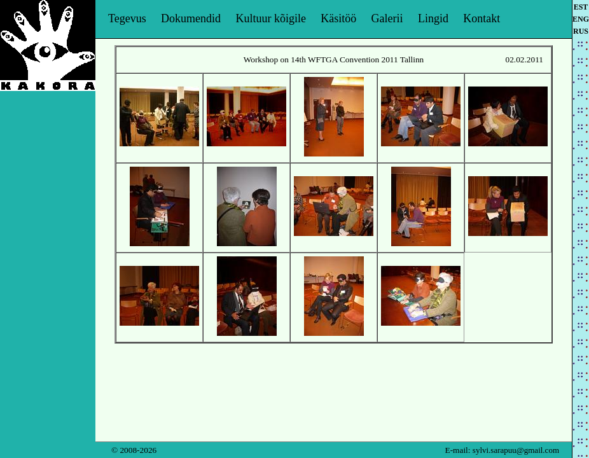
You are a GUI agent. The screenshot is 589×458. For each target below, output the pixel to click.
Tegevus (127, 18)
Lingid (433, 18)
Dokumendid (191, 18)
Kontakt (481, 18)
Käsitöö (338, 18)
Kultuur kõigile (270, 18)
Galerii (387, 18)
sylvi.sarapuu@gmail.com (516, 450)
